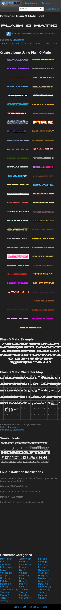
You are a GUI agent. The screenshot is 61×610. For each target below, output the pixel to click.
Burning (43, 561)
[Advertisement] (30, 528)
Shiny (23, 592)
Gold (23, 573)
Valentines (25, 598)
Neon (23, 581)
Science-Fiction (9, 589)
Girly (22, 570)
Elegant (24, 567)
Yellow (5, 600)
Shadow (44, 589)
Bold (37, 43)
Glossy (43, 570)
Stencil (24, 595)
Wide (54, 43)
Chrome (25, 564)
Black (42, 558)
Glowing (6, 573)
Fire (41, 567)
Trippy (4, 598)
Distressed (7, 567)
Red (4, 586)
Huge (4, 43)
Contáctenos (20, 607)
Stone (42, 595)
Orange (43, 581)
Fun (4, 570)
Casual (5, 564)
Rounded (44, 586)
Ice (22, 578)
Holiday (5, 578)
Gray (3, 575)
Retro (23, 586)
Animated (25, 558)
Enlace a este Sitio (38, 607)
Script (23, 589)
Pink (23, 584)
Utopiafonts (18, 40)
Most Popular (6, 558)
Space (42, 592)
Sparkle (5, 595)
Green (24, 575)
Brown (23, 561)
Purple (43, 584)
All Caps (28, 43)
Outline (5, 584)
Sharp (4, 592)
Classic (43, 564)
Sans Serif (15, 43)
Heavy (43, 575)
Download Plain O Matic (20, 33)
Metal (4, 581)
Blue (4, 561)
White (42, 598)
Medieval (44, 578)
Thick (46, 43)
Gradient (43, 573)
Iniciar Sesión (52, 9)
